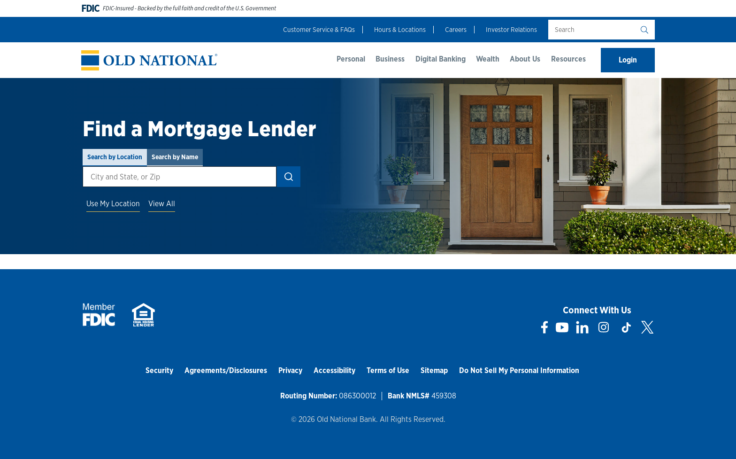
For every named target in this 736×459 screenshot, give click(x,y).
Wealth (487, 58)
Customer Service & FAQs (319, 29)
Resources (568, 58)
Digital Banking (440, 58)
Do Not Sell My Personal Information (519, 370)
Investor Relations (511, 29)
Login (628, 59)
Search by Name (175, 157)
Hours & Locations (400, 29)
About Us (525, 58)
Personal (351, 58)
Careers (456, 29)
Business (390, 58)
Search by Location (114, 157)
